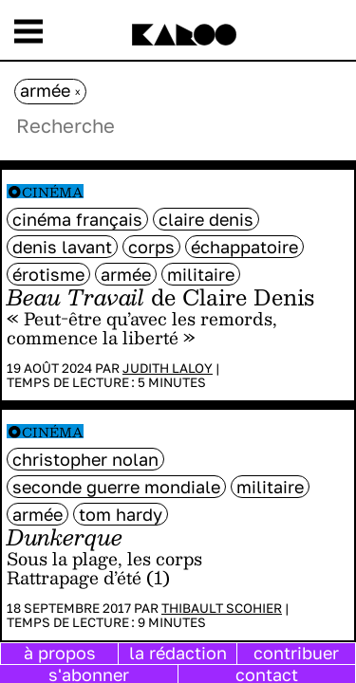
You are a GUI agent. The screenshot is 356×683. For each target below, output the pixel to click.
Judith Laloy (167, 368)
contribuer (296, 652)
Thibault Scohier (221, 608)
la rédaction (178, 652)
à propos (60, 652)
